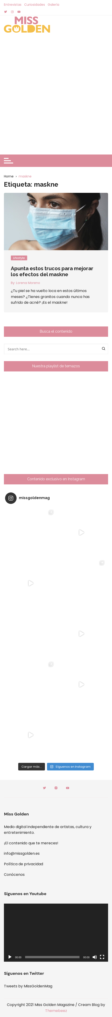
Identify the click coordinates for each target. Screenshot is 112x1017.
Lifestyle (19, 258)
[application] (56, 933)
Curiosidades (34, 4)
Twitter (44, 788)
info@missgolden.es (22, 853)
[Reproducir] (10, 957)
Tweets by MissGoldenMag (28, 986)
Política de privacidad (23, 864)
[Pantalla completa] (102, 957)
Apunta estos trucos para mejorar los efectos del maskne (52, 271)
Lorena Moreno (28, 283)
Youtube (67, 788)
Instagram (56, 788)
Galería (53, 4)
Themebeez (56, 1010)
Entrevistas (12, 4)
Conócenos (14, 874)
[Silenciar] (94, 957)
